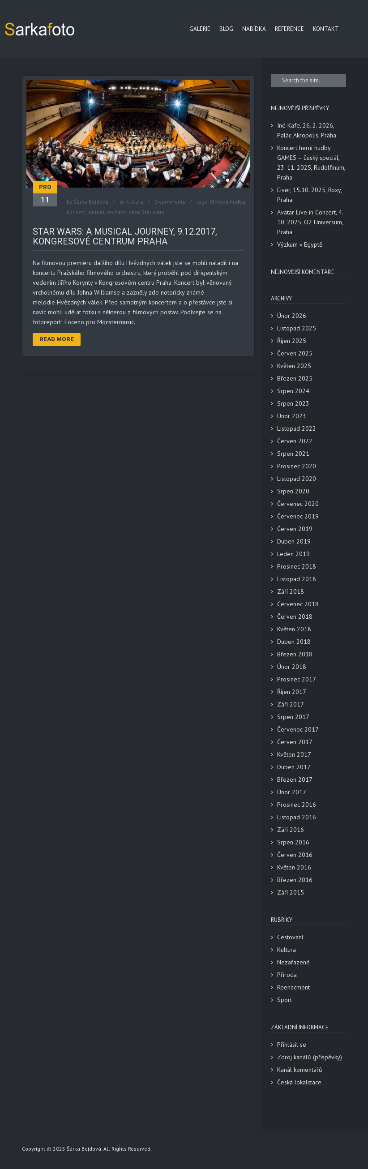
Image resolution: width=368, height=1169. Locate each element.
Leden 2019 (293, 554)
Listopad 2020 (296, 479)
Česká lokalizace (299, 1082)
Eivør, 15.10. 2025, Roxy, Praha (309, 195)
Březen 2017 (294, 779)
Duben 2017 (294, 767)
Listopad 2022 (296, 428)
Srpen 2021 (293, 454)
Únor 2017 (291, 792)
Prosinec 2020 (296, 466)
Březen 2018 (294, 654)
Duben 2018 (294, 642)
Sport (284, 1000)
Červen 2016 (294, 855)
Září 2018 (290, 591)
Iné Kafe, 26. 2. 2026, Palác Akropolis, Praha (306, 130)
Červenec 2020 (298, 504)
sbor (134, 212)
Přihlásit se (291, 1045)
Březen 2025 (294, 378)
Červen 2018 (294, 616)
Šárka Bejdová (91, 201)
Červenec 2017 (298, 729)
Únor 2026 (291, 316)
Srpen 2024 (293, 391)
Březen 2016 (294, 880)
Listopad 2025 (296, 328)
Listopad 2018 (296, 579)
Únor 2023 (291, 416)
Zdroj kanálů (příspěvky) (309, 1057)
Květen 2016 (294, 867)
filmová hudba (227, 201)
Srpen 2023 (293, 403)
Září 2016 (290, 830)
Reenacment (293, 987)
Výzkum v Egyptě (299, 244)
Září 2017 (290, 704)
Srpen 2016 (293, 842)
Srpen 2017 (293, 717)
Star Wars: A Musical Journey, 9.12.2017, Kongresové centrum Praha (125, 236)
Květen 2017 (294, 754)
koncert (76, 212)
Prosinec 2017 (296, 679)
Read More (56, 339)
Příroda (287, 975)
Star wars (152, 212)
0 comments (169, 201)
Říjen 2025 (291, 341)
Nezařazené (293, 962)
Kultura (134, 201)
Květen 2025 (294, 366)
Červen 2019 (294, 529)
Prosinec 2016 (296, 805)
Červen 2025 (294, 353)
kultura (96, 212)
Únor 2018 (291, 667)
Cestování (290, 937)
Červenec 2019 (298, 516)
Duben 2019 (294, 541)
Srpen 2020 (293, 491)
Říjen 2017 (291, 692)
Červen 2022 (294, 441)
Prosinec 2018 (296, 566)
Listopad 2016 (296, 817)
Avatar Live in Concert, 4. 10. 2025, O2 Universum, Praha (310, 222)
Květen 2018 (294, 629)
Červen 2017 (294, 742)
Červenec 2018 (298, 604)
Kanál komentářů (299, 1070)
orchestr (117, 212)
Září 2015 (290, 892)
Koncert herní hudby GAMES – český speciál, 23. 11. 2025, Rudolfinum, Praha (311, 162)
